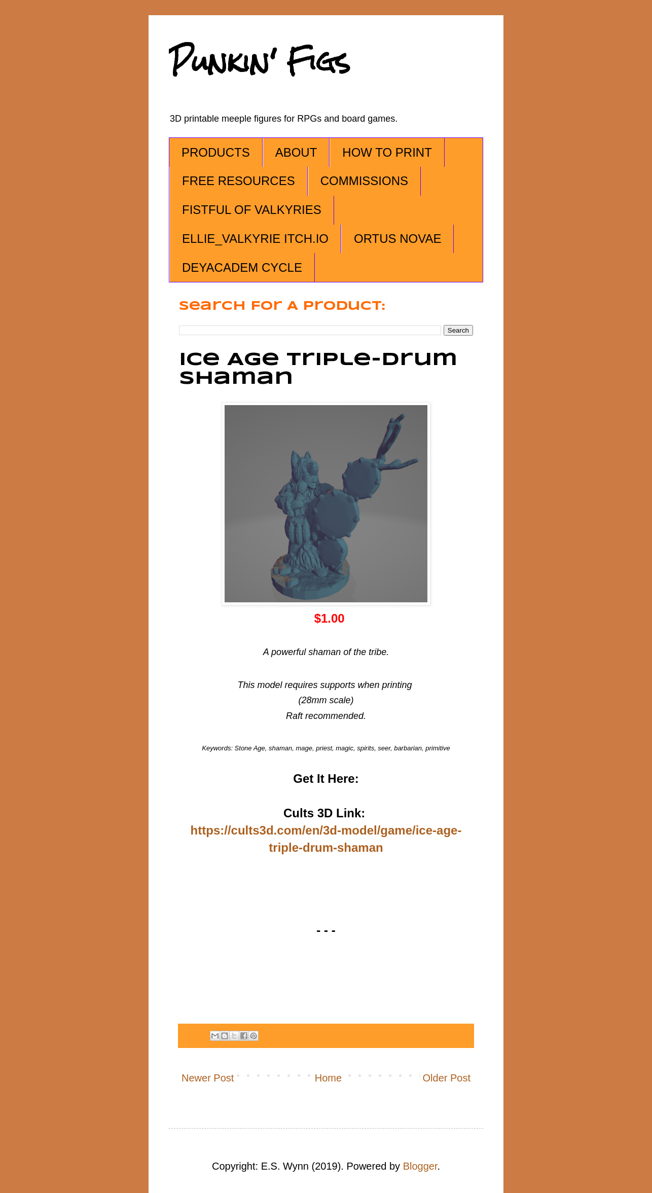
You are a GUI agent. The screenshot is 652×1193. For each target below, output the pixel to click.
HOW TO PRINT (386, 152)
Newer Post (208, 1077)
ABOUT (296, 152)
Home (328, 1077)
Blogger (420, 1166)
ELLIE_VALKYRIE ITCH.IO (255, 238)
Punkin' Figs (259, 61)
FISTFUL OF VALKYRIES (251, 209)
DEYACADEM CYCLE (242, 267)
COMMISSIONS (364, 181)
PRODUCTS (216, 152)
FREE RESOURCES (238, 181)
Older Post (446, 1077)
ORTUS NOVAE (397, 238)
